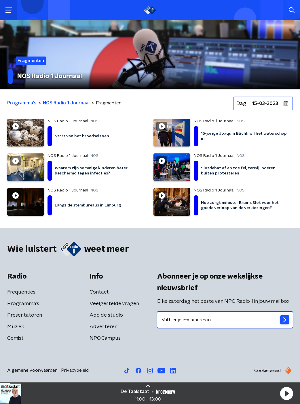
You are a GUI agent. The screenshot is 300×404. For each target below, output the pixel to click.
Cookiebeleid (267, 370)
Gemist (15, 338)
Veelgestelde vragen (114, 303)
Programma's (23, 303)
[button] (286, 393)
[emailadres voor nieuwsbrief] (225, 320)
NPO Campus (105, 338)
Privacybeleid (75, 370)
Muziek (15, 326)
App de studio (106, 315)
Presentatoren (24, 315)
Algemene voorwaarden (32, 370)
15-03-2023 (265, 103)
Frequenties (21, 292)
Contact (99, 292)
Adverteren (103, 326)
